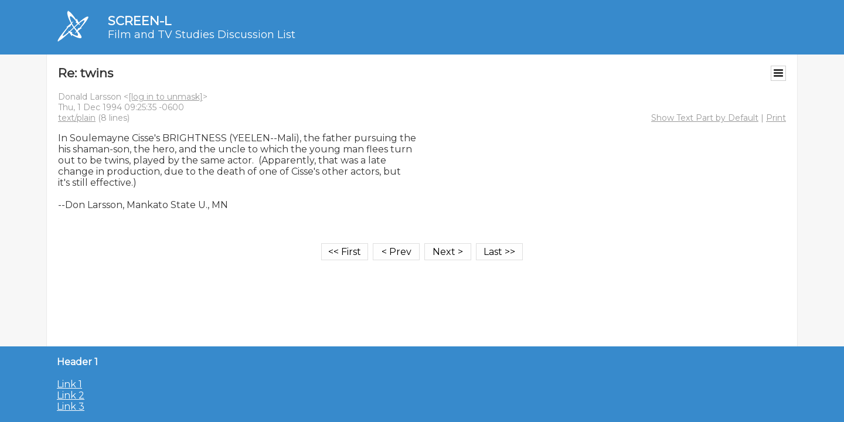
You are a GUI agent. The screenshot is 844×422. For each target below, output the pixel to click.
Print (776, 118)
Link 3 (70, 406)
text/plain (77, 118)
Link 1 (69, 384)
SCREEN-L (139, 20)
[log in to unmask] (165, 96)
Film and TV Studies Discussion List (201, 34)
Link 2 (70, 395)
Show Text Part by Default (704, 118)
